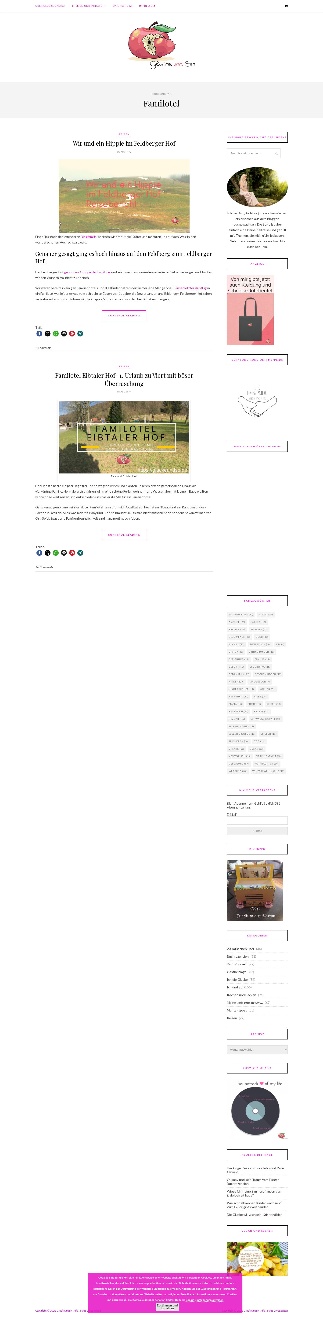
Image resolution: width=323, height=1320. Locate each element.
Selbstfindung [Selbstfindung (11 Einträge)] (241, 726)
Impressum (147, 5)
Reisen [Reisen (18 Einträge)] (274, 704)
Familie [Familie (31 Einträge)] (262, 659)
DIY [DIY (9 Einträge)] (280, 644)
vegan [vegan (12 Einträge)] (257, 748)
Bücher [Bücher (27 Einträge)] (236, 644)
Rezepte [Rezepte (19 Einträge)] (237, 719)
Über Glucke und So (50, 5)
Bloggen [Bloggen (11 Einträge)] (259, 629)
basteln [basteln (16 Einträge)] (237, 629)
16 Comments (44, 567)
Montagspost (237, 1010)
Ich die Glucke (237, 979)
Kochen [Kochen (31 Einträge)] (268, 689)
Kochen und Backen (241, 995)
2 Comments (43, 348)
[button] (39, 333)
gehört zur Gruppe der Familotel (87, 272)
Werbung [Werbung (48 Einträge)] (238, 771)
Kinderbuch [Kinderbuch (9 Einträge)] (259, 681)
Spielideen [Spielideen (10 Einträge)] (239, 741)
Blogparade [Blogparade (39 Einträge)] (239, 637)
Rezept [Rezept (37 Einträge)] (261, 711)
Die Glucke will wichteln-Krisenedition (255, 1215)
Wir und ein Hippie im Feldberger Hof (124, 143)
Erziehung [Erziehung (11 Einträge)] (239, 659)
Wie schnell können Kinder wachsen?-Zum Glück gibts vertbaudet (254, 1205)
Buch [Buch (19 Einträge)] (262, 637)
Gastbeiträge (237, 972)
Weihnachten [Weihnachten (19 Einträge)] (267, 763)
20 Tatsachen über (240, 949)
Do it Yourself (237, 964)
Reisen (124, 134)
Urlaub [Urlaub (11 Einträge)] (236, 748)
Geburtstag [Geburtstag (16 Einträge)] (260, 666)
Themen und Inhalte (87, 5)
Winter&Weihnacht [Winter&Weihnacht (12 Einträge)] (268, 771)
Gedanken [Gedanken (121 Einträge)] (239, 674)
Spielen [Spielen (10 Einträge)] (268, 734)
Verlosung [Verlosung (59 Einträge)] (239, 763)
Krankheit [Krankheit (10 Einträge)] (238, 696)
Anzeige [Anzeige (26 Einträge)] (237, 622)
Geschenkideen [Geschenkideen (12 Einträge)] (268, 674)
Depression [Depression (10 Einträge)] (260, 644)
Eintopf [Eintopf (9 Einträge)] (236, 652)
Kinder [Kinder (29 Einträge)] (236, 681)
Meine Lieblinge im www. (245, 1003)
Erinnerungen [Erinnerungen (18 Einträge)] (261, 652)
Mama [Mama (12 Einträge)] (235, 704)
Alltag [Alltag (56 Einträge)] (266, 614)
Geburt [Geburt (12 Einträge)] (236, 666)
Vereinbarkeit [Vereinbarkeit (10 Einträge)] (269, 756)
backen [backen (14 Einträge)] (258, 622)
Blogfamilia (89, 237)
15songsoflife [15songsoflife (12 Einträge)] (241, 614)
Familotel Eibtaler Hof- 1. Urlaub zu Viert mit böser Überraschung (124, 379)
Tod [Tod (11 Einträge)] (259, 741)
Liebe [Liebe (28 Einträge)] (260, 696)
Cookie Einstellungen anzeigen (204, 1300)
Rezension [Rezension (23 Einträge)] (238, 711)
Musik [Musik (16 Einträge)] (254, 704)
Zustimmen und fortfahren (167, 1307)
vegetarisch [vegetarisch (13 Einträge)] (240, 756)
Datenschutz (122, 5)
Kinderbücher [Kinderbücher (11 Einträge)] (241, 689)
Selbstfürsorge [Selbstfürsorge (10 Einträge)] (242, 734)
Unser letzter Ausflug (191, 288)
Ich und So (234, 987)
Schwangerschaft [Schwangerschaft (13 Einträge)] (266, 719)
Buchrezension (238, 956)
